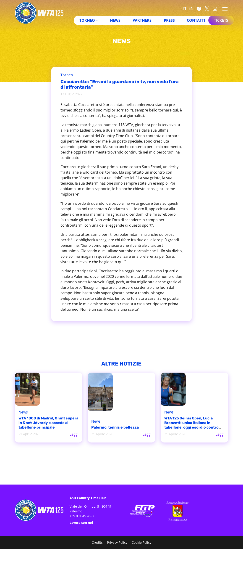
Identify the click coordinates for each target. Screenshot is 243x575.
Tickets (221, 20)
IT (184, 8)
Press (169, 20)
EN (191, 8)
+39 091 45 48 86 (82, 516)
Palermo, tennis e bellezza (115, 427)
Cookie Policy (141, 542)
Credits (97, 542)
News (115, 20)
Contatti (196, 20)
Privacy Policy (117, 542)
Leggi (74, 434)
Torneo (87, 20)
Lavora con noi (81, 522)
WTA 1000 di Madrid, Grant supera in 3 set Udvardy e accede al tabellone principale (48, 422)
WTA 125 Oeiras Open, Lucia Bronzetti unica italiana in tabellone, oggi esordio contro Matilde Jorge (191, 425)
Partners (142, 20)
